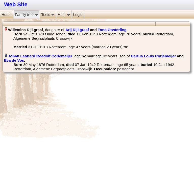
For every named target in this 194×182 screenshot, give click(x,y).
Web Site (16, 4)
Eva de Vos (14, 60)
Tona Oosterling (112, 30)
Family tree (26, 14)
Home (7, 14)
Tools (47, 14)
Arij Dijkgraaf (77, 30)
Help (64, 14)
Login (78, 14)
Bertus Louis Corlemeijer (153, 56)
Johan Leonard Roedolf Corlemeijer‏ (40, 56)
